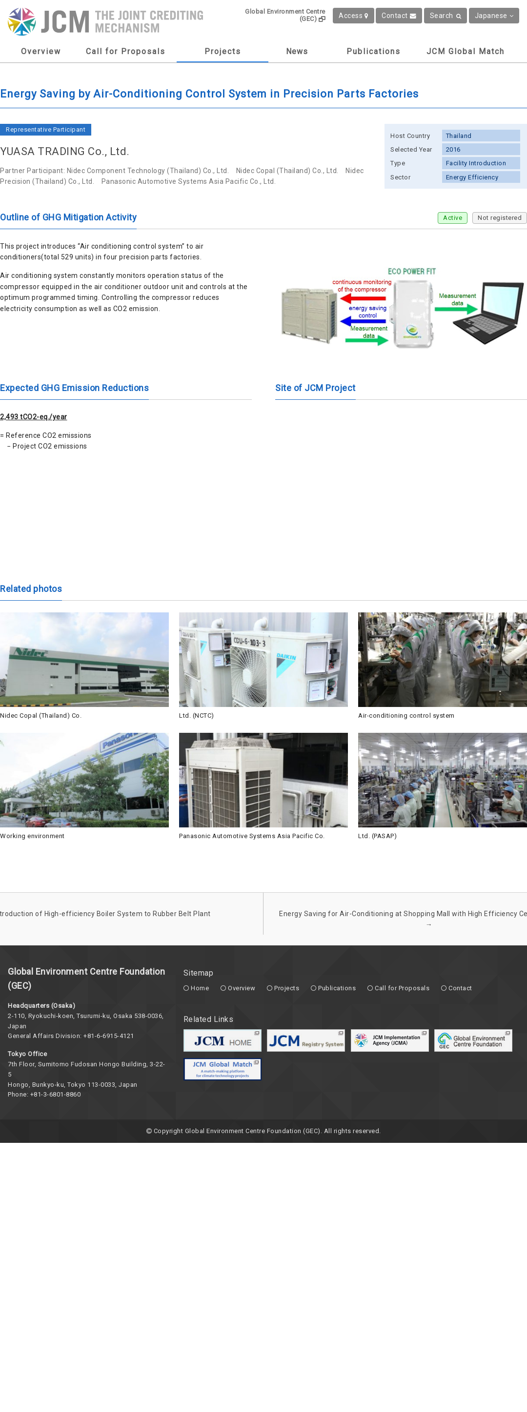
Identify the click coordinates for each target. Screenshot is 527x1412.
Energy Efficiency (472, 177)
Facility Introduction (476, 163)
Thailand (459, 135)
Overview (41, 51)
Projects (222, 51)
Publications (373, 51)
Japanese (494, 16)
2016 (453, 149)
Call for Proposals (125, 51)
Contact (399, 16)
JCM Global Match (465, 51)
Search (446, 16)
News (297, 51)
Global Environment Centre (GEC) (285, 15)
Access (353, 16)
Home (200, 988)
